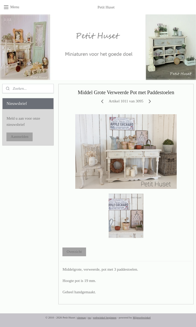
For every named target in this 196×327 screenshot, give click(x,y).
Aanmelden (19, 137)
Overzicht (74, 252)
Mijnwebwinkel (142, 317)
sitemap (81, 317)
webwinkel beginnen (104, 317)
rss (89, 317)
